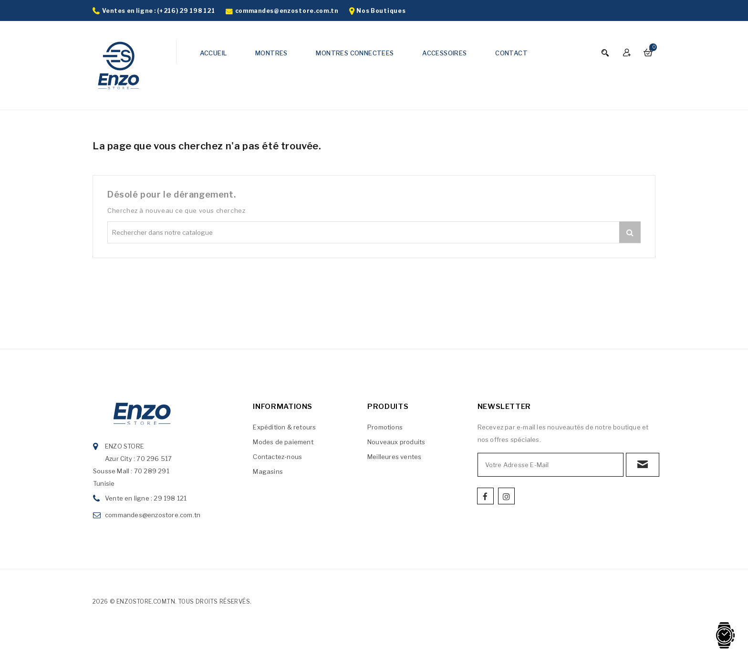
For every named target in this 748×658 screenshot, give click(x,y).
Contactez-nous (277, 456)
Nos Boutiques (380, 10)
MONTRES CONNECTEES (355, 53)
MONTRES (271, 53)
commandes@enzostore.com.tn (286, 10)
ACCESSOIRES (444, 53)
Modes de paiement (283, 442)
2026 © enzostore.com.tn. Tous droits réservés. (172, 601)
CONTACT (511, 53)
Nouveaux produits (396, 442)
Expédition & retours (284, 427)
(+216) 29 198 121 (186, 10)
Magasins (268, 471)
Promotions (385, 427)
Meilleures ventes (394, 456)
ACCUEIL (213, 53)
